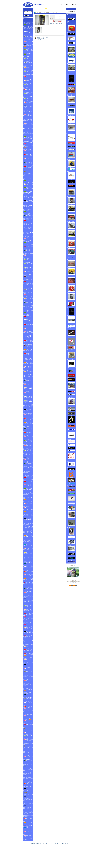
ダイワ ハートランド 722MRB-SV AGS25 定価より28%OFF (28, 397)
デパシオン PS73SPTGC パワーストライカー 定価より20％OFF (28, 91)
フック (71, 78)
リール (71, 522)
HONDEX (71, 531)
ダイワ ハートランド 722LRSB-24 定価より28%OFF (28, 636)
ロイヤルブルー (71, 561)
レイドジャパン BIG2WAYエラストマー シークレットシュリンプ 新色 (28, 168)
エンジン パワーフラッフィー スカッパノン (28, 152)
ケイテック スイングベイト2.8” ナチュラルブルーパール (28, 650)
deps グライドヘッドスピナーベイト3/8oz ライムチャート (28, 434)
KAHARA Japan (71, 401)
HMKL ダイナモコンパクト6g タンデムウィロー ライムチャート (28, 269)
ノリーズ (71, 146)
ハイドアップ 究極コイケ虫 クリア (28, 669)
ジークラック (71, 474)
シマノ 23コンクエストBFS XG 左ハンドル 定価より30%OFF (28, 700)
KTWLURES (71, 425)
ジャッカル (69, 71)
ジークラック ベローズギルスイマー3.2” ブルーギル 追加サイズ (28, 688)
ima (71, 375)
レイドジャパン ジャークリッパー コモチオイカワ (28, 416)
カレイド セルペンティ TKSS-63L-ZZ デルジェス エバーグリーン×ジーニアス (28, 661)
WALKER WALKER (71, 225)
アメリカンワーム (70, 459)
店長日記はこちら (73, 582)
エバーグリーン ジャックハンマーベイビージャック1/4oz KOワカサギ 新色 (28, 95)
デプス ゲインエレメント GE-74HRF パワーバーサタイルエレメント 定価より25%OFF (28, 541)
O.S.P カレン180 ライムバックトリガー (28, 587)
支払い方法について (46, 843)
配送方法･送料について (55, 843)
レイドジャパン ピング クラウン (28, 755)
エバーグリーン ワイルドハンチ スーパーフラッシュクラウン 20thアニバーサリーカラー (28, 447)
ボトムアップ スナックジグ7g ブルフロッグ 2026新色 (28, 145)
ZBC (71, 28)
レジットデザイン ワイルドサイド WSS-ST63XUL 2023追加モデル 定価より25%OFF (28, 769)
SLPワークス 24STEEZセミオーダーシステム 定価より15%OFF (28, 475)
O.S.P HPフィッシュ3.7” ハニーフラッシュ (28, 576)
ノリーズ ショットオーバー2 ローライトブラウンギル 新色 (28, 192)
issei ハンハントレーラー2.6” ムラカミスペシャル (28, 326)
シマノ (71, 483)
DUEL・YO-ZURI (71, 391)
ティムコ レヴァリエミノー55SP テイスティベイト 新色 (28, 438)
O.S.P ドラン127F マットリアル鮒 (28, 42)
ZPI (71, 280)
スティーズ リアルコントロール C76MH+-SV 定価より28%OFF (28, 209)
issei (71, 434)
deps (71, 413)
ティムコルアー (71, 169)
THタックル (71, 341)
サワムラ (71, 60)
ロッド (71, 514)
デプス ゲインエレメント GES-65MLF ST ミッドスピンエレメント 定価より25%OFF (28, 222)
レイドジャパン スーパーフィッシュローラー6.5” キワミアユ (28, 124)
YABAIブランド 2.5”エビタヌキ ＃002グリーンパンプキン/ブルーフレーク (28, 359)
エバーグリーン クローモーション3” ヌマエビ (28, 497)
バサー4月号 (28, 171)
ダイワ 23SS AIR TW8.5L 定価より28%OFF (28, 654)
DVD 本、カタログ (71, 296)
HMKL (71, 175)
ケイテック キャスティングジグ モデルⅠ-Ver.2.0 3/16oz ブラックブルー (28, 785)
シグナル (71, 447)
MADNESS (71, 379)
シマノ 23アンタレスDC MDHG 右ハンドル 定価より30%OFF (28, 666)
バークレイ (71, 142)
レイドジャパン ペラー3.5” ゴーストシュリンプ (28, 106)
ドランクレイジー (71, 502)
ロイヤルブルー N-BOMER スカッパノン (28, 441)
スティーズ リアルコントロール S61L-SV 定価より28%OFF (28, 523)
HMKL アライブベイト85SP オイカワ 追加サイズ (28, 726)
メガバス (71, 83)
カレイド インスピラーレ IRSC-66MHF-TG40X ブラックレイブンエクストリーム (28, 120)
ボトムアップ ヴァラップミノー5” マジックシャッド (28, 300)
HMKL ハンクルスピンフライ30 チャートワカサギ (28, 610)
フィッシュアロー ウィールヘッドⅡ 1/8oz (28, 288)
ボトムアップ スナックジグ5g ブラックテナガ (28, 296)
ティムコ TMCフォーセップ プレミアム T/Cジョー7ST (28, 378)
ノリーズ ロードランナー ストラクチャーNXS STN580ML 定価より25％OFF (28, 33)
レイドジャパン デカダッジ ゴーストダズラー (28, 829)
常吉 (71, 104)
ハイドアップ (71, 111)
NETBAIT (71, 271)
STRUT (71, 429)
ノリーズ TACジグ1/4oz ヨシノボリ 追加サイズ (28, 244)
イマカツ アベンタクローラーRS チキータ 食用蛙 (28, 382)
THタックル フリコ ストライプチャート (28, 782)
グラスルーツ (71, 558)
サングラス (71, 67)
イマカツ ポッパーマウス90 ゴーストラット (28, 710)
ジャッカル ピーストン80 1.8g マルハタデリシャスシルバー (28, 758)
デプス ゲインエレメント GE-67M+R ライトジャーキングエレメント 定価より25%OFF (28, 217)
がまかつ (71, 311)
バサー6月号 (28, 53)
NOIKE (71, 163)
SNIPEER (71, 394)
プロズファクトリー (71, 208)
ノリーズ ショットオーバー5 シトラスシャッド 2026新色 (28, 60)
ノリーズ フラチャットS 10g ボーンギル (28, 444)
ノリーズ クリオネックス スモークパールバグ (28, 265)
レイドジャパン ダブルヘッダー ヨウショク (28, 509)
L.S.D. (71, 288)
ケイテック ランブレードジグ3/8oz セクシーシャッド (28, 527)
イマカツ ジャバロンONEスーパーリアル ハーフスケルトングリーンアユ (28, 278)
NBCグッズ (71, 304)
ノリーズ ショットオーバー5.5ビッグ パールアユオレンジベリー (28, 261)
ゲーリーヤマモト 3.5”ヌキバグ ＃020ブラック (28, 363)
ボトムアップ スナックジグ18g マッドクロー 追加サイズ (28, 240)
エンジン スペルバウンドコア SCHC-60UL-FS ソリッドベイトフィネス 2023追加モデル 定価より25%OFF (28, 677)
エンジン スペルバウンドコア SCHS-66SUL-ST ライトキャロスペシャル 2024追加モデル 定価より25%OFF (28, 602)
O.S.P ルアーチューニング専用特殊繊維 (28, 45)
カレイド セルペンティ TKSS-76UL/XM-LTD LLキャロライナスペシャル (28, 291)
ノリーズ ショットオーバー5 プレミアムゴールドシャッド (28, 737)
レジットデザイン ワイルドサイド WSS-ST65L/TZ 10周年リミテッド (28, 337)
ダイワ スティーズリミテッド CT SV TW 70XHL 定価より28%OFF (28, 461)
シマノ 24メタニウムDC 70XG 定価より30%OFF (28, 622)
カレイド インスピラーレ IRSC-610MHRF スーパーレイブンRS (28, 22)
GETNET (71, 385)
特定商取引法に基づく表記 (36, 843)
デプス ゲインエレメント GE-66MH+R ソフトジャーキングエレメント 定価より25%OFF (28, 389)
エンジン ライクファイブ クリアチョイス (28, 564)
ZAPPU (71, 243)
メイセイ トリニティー (71, 489)
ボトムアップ (71, 486)
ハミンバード (71, 536)
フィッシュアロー (71, 363)
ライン (71, 90)
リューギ (71, 493)
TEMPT (71, 251)
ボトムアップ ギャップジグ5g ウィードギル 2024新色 (28, 629)
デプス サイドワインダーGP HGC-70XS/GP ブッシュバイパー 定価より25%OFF (28, 837)
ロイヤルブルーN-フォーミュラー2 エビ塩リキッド (28, 178)
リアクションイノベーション (71, 370)
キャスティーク (71, 49)
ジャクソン (71, 191)
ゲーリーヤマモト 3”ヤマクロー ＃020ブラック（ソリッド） (28, 536)
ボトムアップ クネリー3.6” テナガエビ (28, 148)
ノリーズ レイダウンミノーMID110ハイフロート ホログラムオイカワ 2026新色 (28, 73)
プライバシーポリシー (64, 843)
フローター (71, 541)
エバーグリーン (71, 43)
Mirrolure (71, 347)
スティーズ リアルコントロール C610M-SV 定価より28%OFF (28, 505)
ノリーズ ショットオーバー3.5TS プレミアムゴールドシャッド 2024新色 (28, 532)
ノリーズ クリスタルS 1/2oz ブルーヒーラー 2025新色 (28, 232)
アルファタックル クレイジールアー (71, 507)
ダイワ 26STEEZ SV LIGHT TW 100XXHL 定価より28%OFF (28, 205)
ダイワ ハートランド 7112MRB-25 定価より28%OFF (28, 471)
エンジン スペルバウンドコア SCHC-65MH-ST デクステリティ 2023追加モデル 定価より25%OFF (28, 683)
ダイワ (68, 73)
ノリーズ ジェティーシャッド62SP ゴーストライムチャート (28, 314)
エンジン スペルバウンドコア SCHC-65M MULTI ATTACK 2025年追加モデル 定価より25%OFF (28, 425)
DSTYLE (71, 444)
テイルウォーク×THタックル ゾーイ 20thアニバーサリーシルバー (28, 133)
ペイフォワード (71, 498)
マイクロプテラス (71, 149)
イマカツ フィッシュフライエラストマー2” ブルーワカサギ (28, 644)
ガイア (71, 450)
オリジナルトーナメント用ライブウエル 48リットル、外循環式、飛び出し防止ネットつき (28, 811)
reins (68, 238)
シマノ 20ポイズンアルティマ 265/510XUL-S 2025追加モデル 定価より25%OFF (28, 411)
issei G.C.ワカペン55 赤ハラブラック (28, 317)
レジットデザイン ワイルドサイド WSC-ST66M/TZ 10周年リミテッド (28, 373)
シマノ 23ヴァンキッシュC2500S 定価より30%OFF (28, 773)
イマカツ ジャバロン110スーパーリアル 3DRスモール (28, 347)
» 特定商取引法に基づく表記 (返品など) (57, 23)
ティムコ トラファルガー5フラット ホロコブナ (28, 394)
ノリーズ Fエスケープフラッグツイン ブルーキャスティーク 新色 (28, 306)
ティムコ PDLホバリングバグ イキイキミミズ (28, 803)
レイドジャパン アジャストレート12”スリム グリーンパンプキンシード (28, 751)
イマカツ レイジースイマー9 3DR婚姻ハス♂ (28, 730)
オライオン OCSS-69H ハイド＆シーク (28, 672)
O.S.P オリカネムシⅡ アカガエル (28, 303)
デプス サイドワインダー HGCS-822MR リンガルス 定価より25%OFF (28, 228)
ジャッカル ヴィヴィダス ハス (28, 329)
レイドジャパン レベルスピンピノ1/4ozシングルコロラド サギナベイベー (28, 283)
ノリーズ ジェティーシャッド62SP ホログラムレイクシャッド (28, 310)
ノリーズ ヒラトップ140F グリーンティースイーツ (28, 56)
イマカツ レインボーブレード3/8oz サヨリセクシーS (28, 430)
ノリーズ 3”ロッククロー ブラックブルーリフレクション (28, 557)
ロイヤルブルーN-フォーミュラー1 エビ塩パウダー (28, 174)
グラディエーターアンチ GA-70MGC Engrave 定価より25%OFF (28, 69)
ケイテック (71, 233)
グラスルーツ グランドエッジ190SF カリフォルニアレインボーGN (28, 696)
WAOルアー (71, 217)
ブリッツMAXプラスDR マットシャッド (28, 185)
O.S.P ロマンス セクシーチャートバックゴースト (28, 332)
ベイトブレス (71, 181)
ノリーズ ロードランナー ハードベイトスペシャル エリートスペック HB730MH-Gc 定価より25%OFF (28, 27)
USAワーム (69, 22)
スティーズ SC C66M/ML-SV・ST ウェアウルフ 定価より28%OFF (28, 561)
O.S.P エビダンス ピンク (28, 572)
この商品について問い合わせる (42, 37)
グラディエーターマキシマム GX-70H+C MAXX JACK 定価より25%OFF (28, 64)
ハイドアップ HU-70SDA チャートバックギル (28, 579)
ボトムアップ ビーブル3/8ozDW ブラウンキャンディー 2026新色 (28, 141)
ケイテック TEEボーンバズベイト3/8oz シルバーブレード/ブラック (28, 248)
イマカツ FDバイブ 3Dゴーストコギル (28, 47)
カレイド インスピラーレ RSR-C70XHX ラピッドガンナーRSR (28, 78)
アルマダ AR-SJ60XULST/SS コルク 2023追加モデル (27, 692)
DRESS (71, 319)
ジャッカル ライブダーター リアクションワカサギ (28, 501)
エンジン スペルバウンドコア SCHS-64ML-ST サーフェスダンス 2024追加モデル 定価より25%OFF (28, 595)
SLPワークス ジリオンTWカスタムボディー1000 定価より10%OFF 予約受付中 (28, 799)
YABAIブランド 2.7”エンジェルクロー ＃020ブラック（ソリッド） (28, 82)
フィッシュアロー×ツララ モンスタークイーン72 (28, 820)
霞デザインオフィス (71, 479)
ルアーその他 (71, 99)
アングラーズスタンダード (71, 354)
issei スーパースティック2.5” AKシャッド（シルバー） (28, 354)
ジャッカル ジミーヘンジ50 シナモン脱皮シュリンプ (28, 618)
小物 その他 (71, 200)
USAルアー (69, 21)
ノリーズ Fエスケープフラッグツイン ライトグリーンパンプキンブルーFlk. (28, 406)
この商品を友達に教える (41, 38)
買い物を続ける (39, 39)
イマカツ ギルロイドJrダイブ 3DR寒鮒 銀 (28, 156)
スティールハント (71, 119)
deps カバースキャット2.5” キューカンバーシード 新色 (28, 257)
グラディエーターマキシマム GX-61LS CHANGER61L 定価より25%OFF (28, 273)
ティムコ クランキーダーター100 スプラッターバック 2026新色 (28, 115)
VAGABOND (71, 441)
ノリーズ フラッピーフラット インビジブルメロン (28, 50)
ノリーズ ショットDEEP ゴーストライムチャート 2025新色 (28, 213)
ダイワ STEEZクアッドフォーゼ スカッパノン (28, 201)
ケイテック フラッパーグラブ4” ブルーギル (28, 790)
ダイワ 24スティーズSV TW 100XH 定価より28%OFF (28, 632)
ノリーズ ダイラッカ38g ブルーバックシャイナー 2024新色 (28, 606)
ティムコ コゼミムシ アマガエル (28, 761)
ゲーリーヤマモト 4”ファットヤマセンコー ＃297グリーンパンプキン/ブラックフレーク (28, 368)
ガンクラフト (69, 396)
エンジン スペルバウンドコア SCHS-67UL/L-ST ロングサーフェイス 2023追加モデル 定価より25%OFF (28, 742)
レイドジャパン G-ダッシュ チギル (28, 707)
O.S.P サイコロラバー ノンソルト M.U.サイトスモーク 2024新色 (28, 590)
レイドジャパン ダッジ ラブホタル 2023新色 (28, 704)
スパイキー (71, 185)
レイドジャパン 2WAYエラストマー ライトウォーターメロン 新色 (28, 164)
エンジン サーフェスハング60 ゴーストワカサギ (28, 722)
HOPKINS (71, 263)
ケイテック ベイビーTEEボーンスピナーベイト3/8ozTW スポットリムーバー (28, 252)
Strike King (69, 327)
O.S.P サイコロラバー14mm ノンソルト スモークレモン (28, 419)
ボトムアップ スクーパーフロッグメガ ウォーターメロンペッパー (28, 236)
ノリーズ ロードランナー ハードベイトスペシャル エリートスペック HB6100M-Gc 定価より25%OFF (28, 453)
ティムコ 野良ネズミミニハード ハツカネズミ (28, 747)
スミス (71, 257)
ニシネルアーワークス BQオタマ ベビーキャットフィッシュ (28, 350)
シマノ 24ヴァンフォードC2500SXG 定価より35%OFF (28, 493)
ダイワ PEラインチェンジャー (28, 826)
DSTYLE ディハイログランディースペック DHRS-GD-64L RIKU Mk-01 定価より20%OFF (28, 111)
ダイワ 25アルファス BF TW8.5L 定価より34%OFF (28, 479)
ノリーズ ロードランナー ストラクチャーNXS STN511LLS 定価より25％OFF (28, 321)
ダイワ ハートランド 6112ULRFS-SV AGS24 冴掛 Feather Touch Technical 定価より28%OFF (28, 568)
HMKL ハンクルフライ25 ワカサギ (27, 647)
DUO (71, 464)
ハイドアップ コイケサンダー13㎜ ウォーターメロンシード (28, 485)
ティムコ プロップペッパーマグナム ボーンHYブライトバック (28, 549)
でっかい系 (71, 127)
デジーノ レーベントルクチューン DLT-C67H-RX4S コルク (28, 519)
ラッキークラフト (70, 94)
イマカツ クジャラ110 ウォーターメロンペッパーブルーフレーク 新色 (28, 197)
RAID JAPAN (71, 419)
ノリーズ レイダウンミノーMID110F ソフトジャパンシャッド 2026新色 (28, 86)
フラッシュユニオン (71, 468)
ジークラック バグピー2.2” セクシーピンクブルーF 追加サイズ (28, 718)
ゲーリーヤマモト (71, 55)
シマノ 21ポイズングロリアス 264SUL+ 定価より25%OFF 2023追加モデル (28, 778)
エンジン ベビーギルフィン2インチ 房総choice (28, 794)
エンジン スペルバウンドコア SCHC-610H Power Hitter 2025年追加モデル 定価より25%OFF (28, 342)
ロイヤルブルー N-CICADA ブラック (28, 103)
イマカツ (71, 33)
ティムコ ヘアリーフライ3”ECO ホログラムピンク (28, 714)
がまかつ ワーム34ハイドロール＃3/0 (28, 385)
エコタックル (71, 37)
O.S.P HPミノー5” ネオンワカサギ (28, 458)
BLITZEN (71, 408)
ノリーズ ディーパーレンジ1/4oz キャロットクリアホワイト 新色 (28, 137)
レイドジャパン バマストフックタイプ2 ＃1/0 (28, 160)
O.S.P (71, 18)
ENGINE (71, 332)
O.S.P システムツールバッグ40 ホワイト (28, 625)
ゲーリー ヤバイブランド (71, 136)
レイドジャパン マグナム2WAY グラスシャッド (28, 833)
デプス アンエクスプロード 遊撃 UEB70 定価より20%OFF (28, 807)
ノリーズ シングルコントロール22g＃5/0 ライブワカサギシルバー (28, 401)
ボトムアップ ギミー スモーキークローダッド (28, 640)
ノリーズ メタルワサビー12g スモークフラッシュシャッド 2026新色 (28, 100)
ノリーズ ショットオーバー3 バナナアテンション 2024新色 (28, 489)
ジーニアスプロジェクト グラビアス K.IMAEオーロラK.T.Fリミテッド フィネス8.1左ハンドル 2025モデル (28, 466)
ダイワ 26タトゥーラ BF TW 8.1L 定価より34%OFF (28, 128)
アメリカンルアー (71, 154)
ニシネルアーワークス (71, 548)
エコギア (71, 325)
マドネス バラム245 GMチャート (28, 823)
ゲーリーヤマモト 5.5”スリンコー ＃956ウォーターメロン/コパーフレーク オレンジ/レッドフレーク (28, 514)
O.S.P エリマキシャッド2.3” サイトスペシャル (28, 583)
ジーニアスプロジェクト (71, 553)
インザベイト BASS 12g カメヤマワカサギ (28, 182)
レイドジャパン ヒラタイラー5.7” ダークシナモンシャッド (28, 553)
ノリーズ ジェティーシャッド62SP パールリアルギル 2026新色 (28, 188)
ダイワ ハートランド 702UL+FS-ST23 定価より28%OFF (28, 657)
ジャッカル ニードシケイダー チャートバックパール (28, 545)
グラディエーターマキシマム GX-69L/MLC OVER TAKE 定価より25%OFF (28, 38)
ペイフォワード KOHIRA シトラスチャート (28, 764)
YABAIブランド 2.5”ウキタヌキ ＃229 (28, 733)
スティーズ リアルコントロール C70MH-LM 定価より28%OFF (28, 614)
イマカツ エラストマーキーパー (28, 482)
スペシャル (71, 455)
